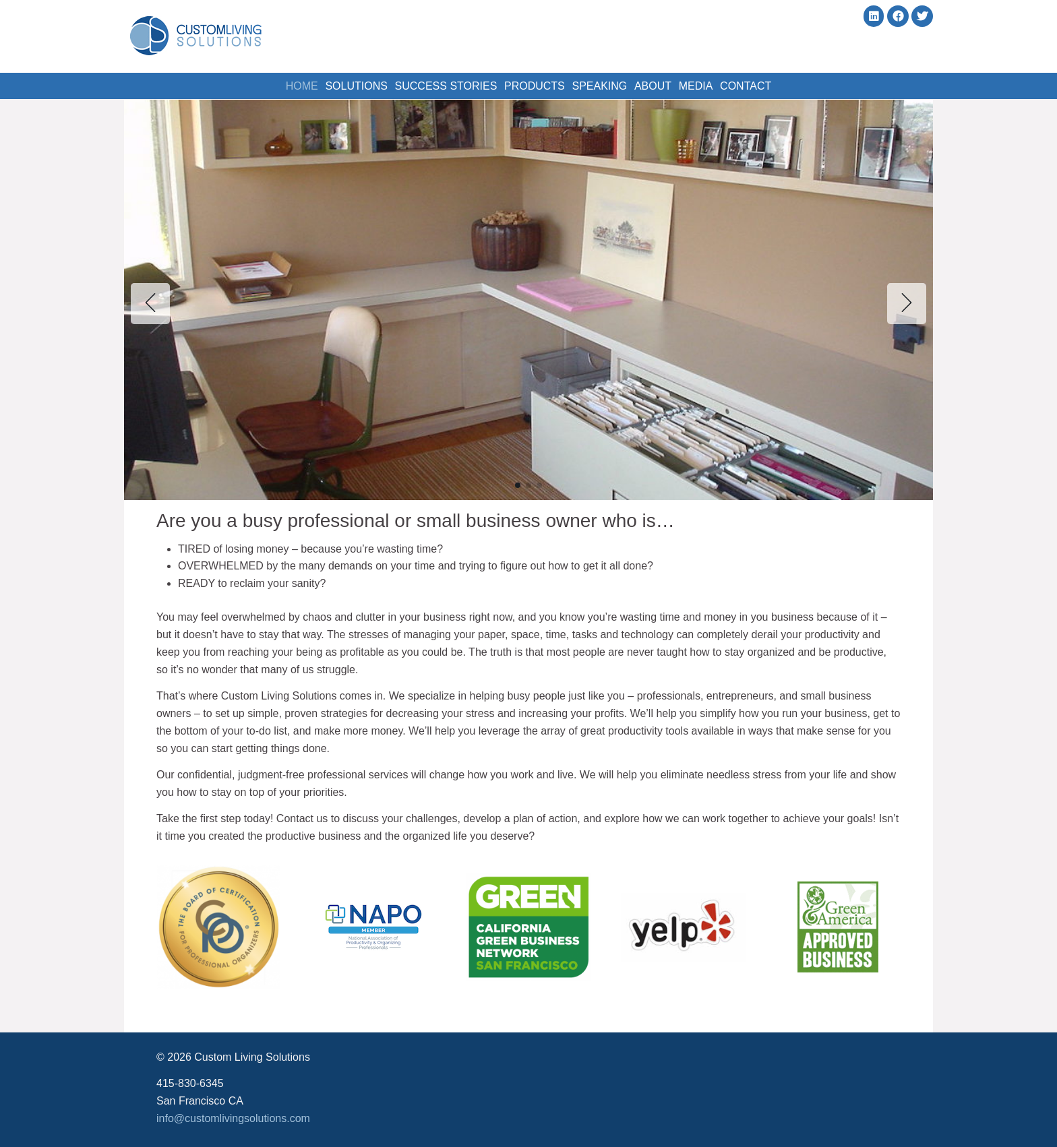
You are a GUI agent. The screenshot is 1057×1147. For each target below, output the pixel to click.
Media (712, 84)
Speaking (602, 84)
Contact (768, 84)
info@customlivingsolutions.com (233, 1118)
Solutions (340, 84)
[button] (517, 485)
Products (531, 84)
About (663, 84)
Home (279, 84)
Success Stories (436, 84)
